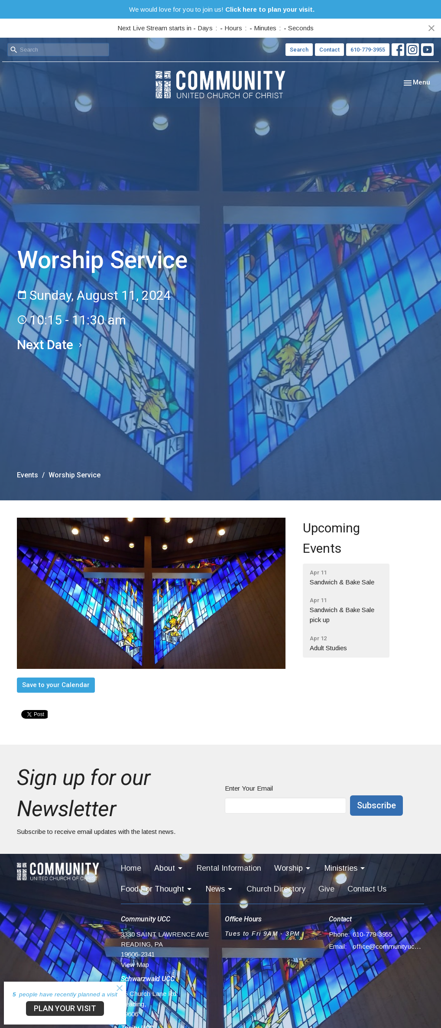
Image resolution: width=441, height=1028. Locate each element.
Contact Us (366, 889)
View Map (135, 964)
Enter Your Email (249, 788)
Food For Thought (157, 889)
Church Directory (275, 889)
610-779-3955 (367, 49)
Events (27, 475)
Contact (329, 49)
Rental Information (229, 868)
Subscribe (376, 805)
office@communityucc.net (388, 946)
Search (299, 49)
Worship (292, 868)
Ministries (345, 868)
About (169, 868)
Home (131, 868)
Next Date (50, 344)
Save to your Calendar (56, 685)
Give (326, 889)
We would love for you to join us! (222, 9)
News (219, 889)
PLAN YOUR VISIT (65, 1008)
